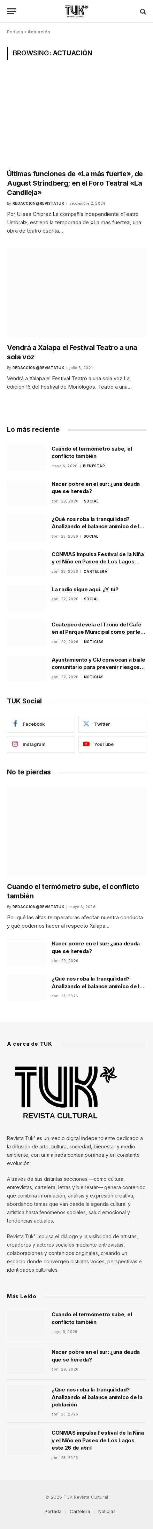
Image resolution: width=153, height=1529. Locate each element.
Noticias (107, 1511)
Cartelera (80, 1511)
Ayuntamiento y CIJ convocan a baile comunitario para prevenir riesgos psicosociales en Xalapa (98, 667)
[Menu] (11, 11)
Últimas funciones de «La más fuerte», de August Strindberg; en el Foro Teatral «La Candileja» (75, 183)
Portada (15, 31)
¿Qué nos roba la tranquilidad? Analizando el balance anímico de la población (97, 526)
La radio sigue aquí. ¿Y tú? (85, 589)
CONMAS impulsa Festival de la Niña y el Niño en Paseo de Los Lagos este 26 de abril (98, 561)
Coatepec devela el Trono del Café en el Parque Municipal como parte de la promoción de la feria (96, 632)
